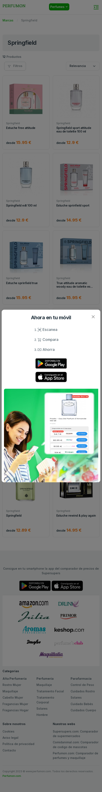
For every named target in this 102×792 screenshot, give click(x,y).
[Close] (93, 317)
